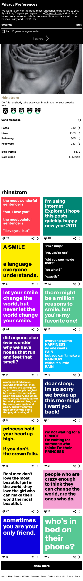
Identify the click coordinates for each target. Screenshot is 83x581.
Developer (35, 576)
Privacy (70, 576)
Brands (17, 576)
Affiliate (25, 576)
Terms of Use (53, 13)
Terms (77, 576)
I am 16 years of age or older (22, 31)
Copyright (60, 576)
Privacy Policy (9, 19)
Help (10, 576)
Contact (51, 576)
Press (43, 576)
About (4, 576)
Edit (79, 24)
